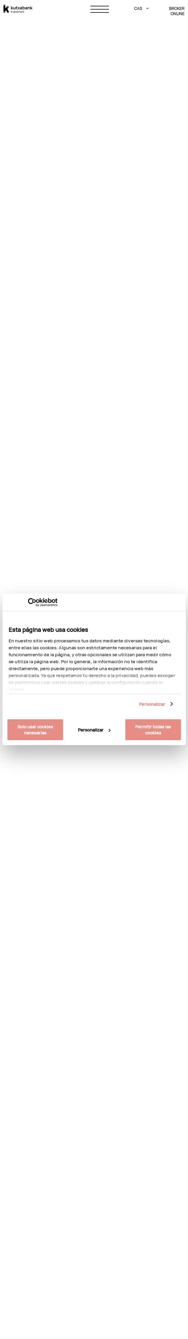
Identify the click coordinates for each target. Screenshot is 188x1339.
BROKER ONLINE (177, 11)
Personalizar (152, 704)
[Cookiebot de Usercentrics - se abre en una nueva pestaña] (32, 602)
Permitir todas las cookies (153, 730)
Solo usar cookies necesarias (35, 730)
